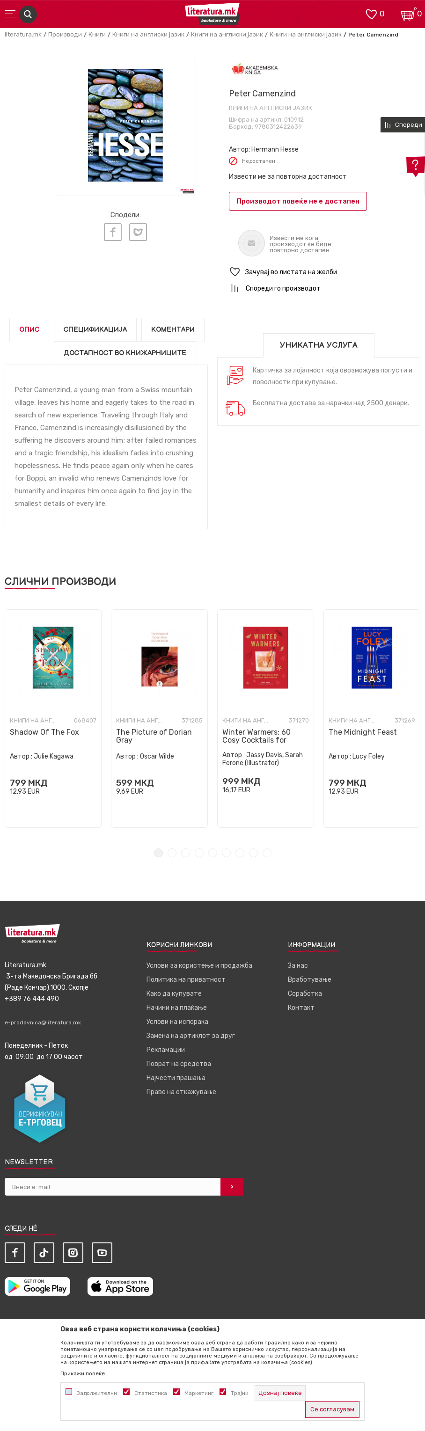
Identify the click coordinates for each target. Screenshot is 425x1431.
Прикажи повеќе (82, 1373)
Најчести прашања (176, 1078)
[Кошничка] (408, 13)
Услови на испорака (177, 1022)
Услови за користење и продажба (199, 966)
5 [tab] (212, 852)
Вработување (309, 980)
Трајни (240, 1393)
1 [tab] (158, 852)
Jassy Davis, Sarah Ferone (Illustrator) (262, 759)
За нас (298, 966)
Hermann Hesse (275, 149)
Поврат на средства (179, 1064)
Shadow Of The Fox (44, 732)
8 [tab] (253, 852)
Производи (65, 34)
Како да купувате (174, 994)
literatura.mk (23, 34)
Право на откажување (181, 1092)
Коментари (173, 329)
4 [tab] (199, 852)
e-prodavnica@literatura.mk (43, 1022)
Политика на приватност (186, 980)
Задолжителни (97, 1393)
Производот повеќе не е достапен (297, 201)
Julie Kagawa (53, 756)
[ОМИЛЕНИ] (371, 13)
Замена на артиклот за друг (191, 1036)
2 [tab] (172, 852)
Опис (29, 329)
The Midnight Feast (363, 732)
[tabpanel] (53, 718)
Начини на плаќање (177, 1008)
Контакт (301, 1008)
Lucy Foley (368, 756)
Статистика (150, 1393)
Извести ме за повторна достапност (288, 177)
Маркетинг (198, 1393)
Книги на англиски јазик (148, 34)
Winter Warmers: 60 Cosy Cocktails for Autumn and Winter (257, 740)
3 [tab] (185, 852)
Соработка (305, 994)
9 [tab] (267, 852)
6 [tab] (226, 852)
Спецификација (95, 329)
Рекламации (166, 1050)
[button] (324, 272)
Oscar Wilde (157, 756)
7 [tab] (239, 852)
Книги (97, 34)
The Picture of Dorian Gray (154, 736)
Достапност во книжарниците (125, 353)
